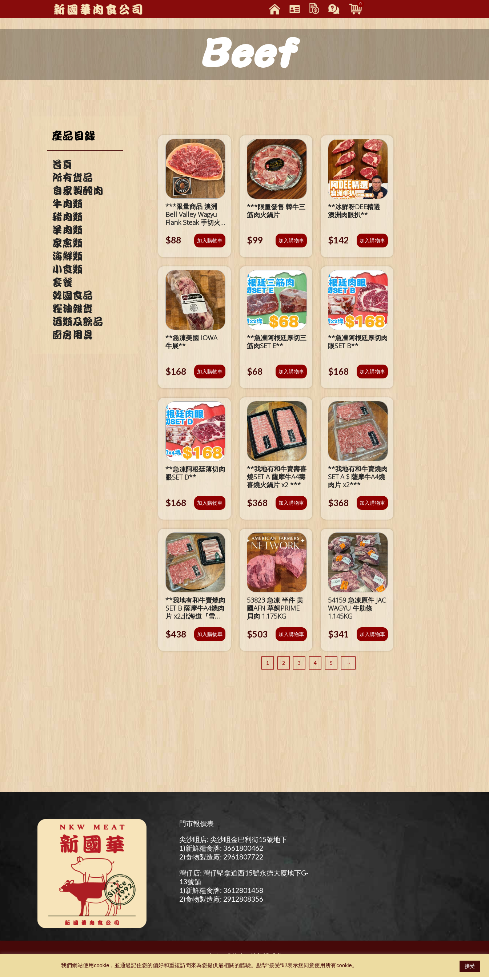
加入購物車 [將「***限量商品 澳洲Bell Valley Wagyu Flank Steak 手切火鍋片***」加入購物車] (210, 240)
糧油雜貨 (72, 308)
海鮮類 (67, 256)
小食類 (67, 269)
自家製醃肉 (77, 191)
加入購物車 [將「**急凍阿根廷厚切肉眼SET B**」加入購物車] (372, 371)
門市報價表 (196, 823)
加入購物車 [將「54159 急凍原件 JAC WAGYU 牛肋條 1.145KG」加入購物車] (372, 634)
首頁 (62, 164)
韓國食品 (72, 295)
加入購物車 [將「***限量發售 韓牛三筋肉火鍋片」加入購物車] (291, 240)
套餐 (62, 282)
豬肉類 (67, 217)
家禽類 (67, 243)
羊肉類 (67, 230)
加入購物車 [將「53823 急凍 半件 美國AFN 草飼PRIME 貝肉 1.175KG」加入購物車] (291, 634)
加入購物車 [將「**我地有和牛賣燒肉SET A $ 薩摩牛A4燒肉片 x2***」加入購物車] (372, 502)
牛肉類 (67, 204)
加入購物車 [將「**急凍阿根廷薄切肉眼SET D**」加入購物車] (210, 502)
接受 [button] (470, 966)
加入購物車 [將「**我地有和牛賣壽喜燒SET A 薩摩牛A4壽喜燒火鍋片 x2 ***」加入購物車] (291, 502)
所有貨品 (72, 177)
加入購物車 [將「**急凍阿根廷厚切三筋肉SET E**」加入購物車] (291, 371)
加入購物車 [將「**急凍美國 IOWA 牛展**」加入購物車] (210, 371)
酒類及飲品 (77, 322)
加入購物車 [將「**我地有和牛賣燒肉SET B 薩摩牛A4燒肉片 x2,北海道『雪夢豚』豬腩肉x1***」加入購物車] (210, 634)
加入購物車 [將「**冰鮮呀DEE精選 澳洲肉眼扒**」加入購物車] (372, 240)
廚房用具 (72, 335)
